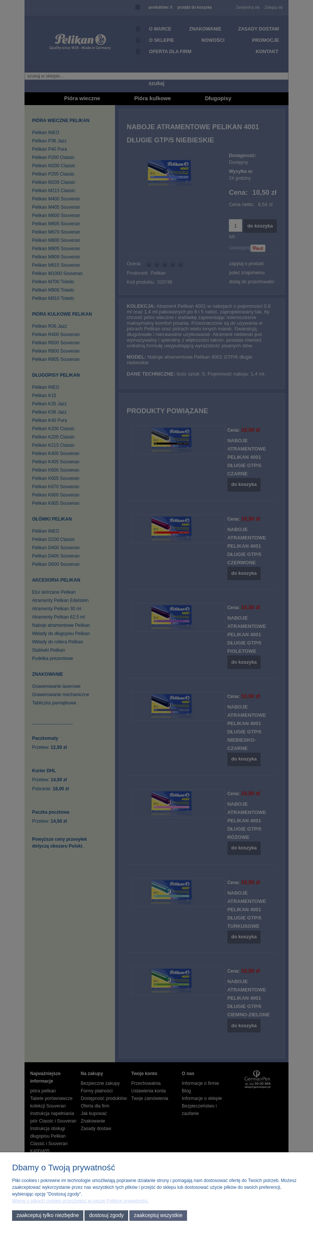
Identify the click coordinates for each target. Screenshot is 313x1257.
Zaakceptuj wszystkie (158, 1215)
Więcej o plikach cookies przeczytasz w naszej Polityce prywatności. (80, 1201)
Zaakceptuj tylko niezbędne (48, 1215)
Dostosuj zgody (106, 1215)
